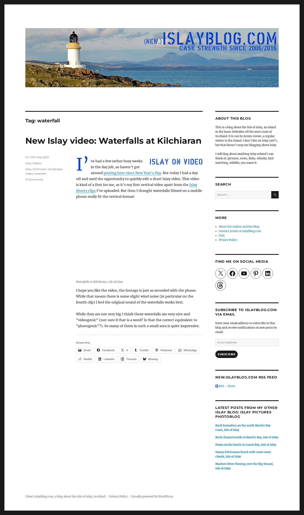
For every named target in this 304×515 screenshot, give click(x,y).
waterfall (40, 173)
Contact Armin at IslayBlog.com (240, 231)
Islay (28, 169)
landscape (55, 169)
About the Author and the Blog (239, 226)
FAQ (221, 235)
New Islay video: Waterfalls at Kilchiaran (113, 140)
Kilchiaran (40, 169)
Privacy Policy (228, 240)
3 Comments (34, 179)
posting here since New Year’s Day (132, 173)
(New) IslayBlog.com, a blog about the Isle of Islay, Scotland (65, 496)
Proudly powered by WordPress (152, 496)
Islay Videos (33, 163)
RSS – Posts (225, 386)
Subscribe (226, 354)
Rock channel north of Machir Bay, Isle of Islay (246, 437)
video (29, 173)
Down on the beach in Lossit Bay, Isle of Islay (245, 445)
